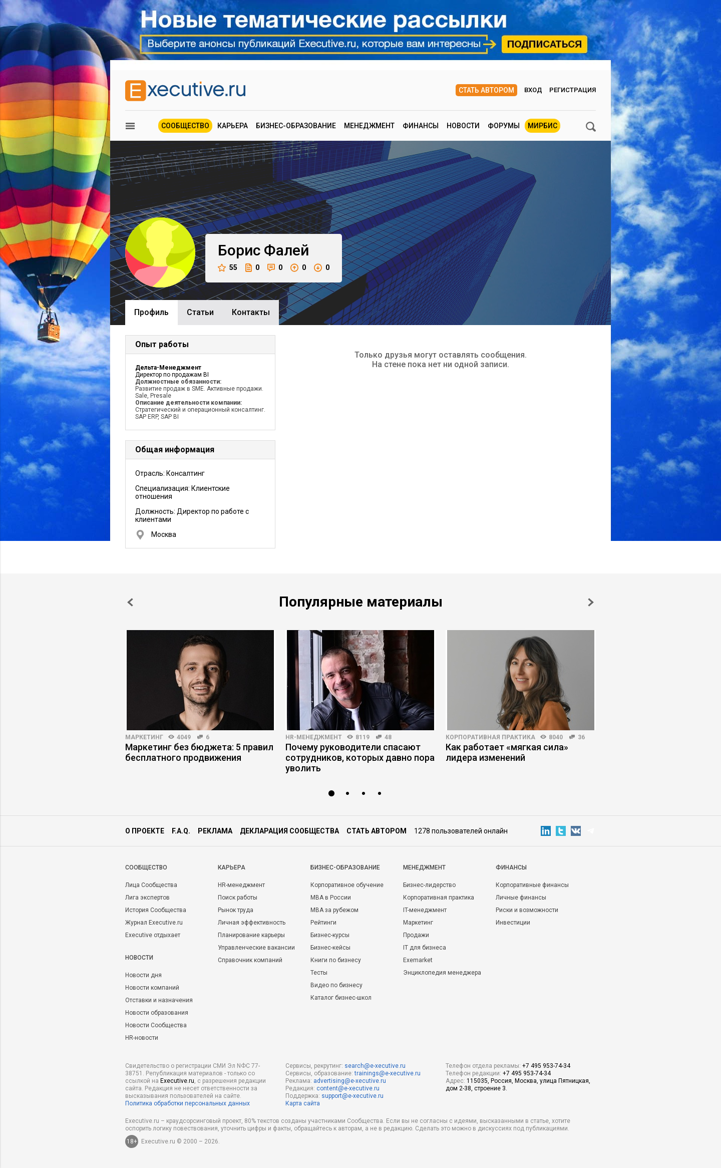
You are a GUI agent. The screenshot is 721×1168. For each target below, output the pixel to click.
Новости (463, 126)
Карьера (232, 126)
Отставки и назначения (159, 1000)
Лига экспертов (147, 897)
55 (227, 267)
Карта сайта (302, 1103)
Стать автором (486, 90)
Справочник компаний (250, 960)
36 (581, 737)
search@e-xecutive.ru (375, 1065)
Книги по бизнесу (335, 960)
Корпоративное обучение (347, 885)
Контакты (251, 312)
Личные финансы (521, 897)
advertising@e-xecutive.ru (349, 1080)
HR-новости (141, 1037)
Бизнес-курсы (329, 935)
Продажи (416, 935)
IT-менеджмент (425, 910)
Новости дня (143, 975)
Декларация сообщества (289, 831)
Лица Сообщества (151, 885)
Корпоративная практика (490, 737)
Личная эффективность (251, 922)
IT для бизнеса (424, 947)
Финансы (421, 126)
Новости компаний (152, 987)
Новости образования (156, 1012)
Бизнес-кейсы (330, 947)
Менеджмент (369, 126)
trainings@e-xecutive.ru (387, 1073)
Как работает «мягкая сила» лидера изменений (507, 752)
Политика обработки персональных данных (187, 1103)
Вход (533, 90)
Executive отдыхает (152, 935)
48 (388, 737)
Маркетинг (144, 737)
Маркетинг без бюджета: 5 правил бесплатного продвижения (199, 752)
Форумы (504, 126)
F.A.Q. (181, 831)
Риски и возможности (527, 910)
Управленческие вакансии (256, 947)
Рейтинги (323, 922)
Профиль (151, 312)
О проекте (144, 831)
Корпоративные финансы (532, 885)
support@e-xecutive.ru (352, 1095)
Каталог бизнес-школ (341, 997)
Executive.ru (177, 1080)
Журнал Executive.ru (154, 922)
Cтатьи (200, 312)
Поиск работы (237, 897)
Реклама (215, 831)
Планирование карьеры (251, 935)
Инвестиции (513, 922)
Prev (130, 602)
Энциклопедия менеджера (442, 972)
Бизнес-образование (296, 126)
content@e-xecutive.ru (348, 1088)
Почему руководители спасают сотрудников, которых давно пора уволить (360, 757)
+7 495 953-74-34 (546, 1065)
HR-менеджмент (313, 737)
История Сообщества (155, 910)
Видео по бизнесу (336, 985)
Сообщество (185, 126)
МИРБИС (542, 126)
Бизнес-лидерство (429, 885)
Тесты (318, 972)
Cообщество (146, 867)
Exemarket (418, 960)
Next (591, 602)
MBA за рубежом (334, 910)
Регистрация (572, 90)
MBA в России (330, 897)
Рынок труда (235, 910)
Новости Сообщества (156, 1025)
